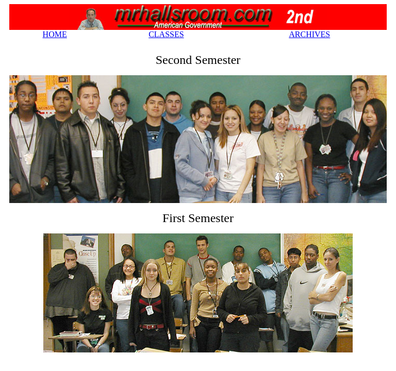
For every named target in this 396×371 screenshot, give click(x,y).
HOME (55, 34)
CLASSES (166, 34)
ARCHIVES (309, 34)
